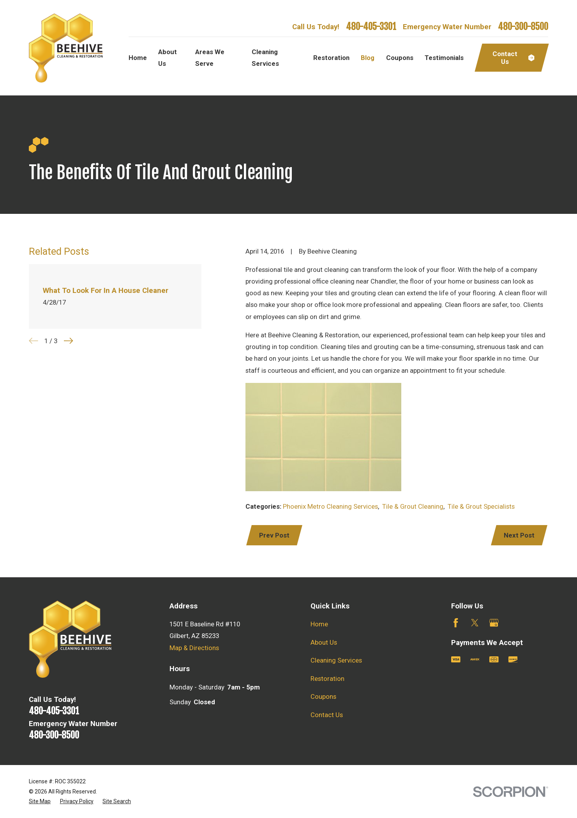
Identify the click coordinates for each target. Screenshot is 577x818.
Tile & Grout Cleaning (412, 506)
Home (319, 624)
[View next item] (68, 341)
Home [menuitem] (138, 58)
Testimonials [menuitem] (444, 58)
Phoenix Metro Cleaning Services (330, 506)
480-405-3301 (371, 26)
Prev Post (274, 535)
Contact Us (327, 715)
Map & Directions (194, 648)
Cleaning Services (336, 660)
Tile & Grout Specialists (481, 506)
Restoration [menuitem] (331, 58)
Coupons (323, 696)
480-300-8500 (523, 26)
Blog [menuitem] (367, 58)
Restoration (327, 678)
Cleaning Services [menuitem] (265, 57)
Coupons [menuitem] (399, 58)
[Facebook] (456, 623)
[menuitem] (40, 801)
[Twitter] (475, 623)
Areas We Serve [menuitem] (209, 57)
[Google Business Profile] (494, 623)
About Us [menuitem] (167, 57)
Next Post (519, 535)
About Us (324, 642)
